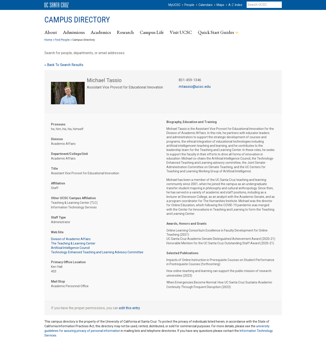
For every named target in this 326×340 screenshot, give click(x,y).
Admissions (74, 32)
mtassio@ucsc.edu (195, 86)
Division (57, 139)
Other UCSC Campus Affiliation (73, 198)
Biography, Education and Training (191, 122)
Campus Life (152, 32)
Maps (220, 5)
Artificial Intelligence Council (70, 248)
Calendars (206, 5)
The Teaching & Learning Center (73, 243)
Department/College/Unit (69, 154)
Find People (62, 39)
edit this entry (129, 308)
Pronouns (58, 124)
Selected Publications (182, 253)
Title (54, 168)
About (50, 32)
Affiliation (58, 183)
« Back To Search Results (63, 65)
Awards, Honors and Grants (186, 223)
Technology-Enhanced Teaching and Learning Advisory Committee (97, 252)
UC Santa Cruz (56, 5)
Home (48, 39)
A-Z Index (235, 5)
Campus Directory (77, 19)
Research (125, 32)
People (189, 5)
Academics (101, 32)
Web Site (57, 232)
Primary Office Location (68, 262)
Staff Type (58, 217)
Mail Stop (58, 281)
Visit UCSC (181, 32)
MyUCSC (174, 5)
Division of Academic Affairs (71, 239)
